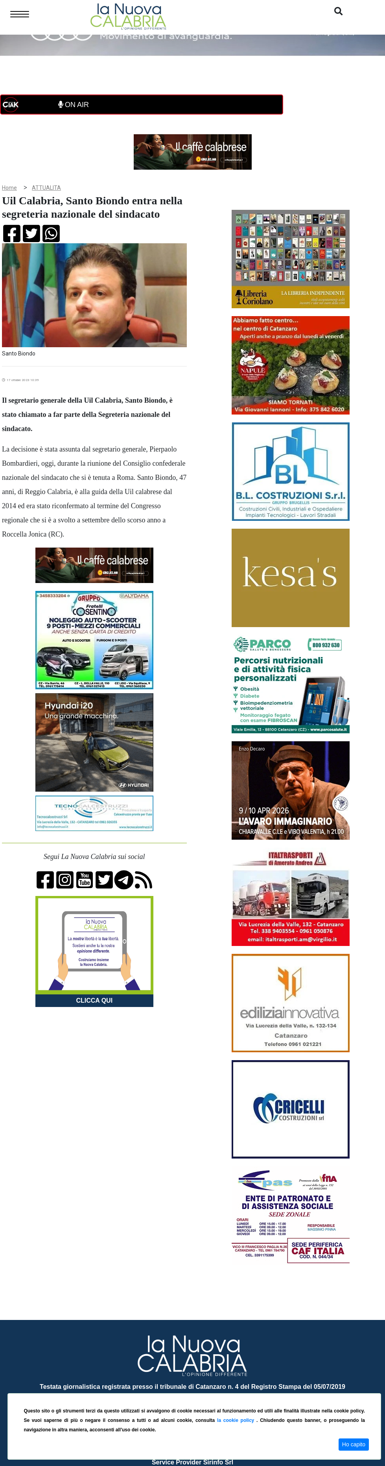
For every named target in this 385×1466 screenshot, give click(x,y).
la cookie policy (236, 1420)
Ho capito (353, 1444)
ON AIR (73, 105)
